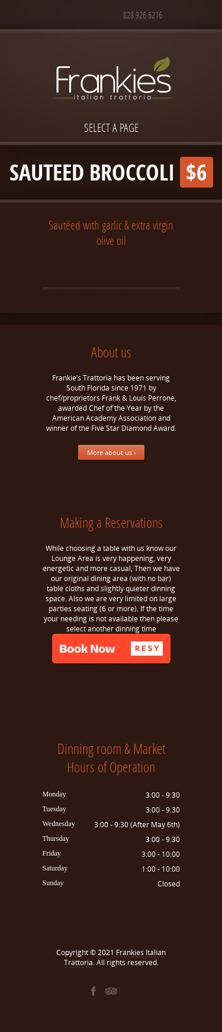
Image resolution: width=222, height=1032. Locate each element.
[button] (111, 648)
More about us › (111, 452)
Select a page (111, 127)
